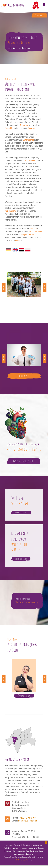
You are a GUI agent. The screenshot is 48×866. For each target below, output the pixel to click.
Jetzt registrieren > (21, 558)
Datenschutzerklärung (23, 860)
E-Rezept (33, 228)
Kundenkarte (10, 211)
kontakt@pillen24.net (27, 821)
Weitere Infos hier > (21, 512)
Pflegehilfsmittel (28, 234)
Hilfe (17, 240)
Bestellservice (31, 160)
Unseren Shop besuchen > (24, 461)
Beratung (24, 125)
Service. (31, 128)
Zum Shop (39, 15)
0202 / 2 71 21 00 (27, 818)
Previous (4, 287)
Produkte (9, 128)
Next (44, 287)
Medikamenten (35, 231)
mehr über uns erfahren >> (19, 48)
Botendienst (28, 140)
